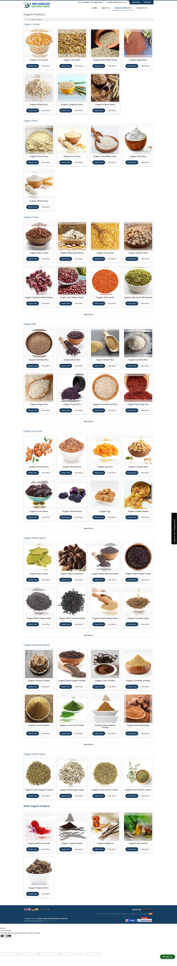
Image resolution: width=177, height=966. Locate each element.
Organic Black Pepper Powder (72, 680)
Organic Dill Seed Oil (138, 843)
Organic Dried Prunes (72, 511)
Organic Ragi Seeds (138, 60)
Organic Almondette (72, 466)
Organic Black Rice (72, 359)
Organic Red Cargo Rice (138, 404)
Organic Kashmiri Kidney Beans (39, 297)
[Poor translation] (8, 936)
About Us (106, 8)
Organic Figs (105, 511)
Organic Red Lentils (105, 297)
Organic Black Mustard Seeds (105, 573)
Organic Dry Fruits (32, 431)
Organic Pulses (31, 217)
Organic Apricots (105, 466)
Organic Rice (29, 324)
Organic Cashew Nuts (138, 466)
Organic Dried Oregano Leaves (39, 789)
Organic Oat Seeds (71, 60)
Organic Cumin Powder (38, 725)
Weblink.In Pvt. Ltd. (48, 921)
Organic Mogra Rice (39, 404)
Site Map (144, 914)
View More (46, 66)
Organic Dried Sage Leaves (72, 789)
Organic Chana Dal (105, 252)
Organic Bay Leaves (39, 573)
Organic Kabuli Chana (138, 252)
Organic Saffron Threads (39, 843)
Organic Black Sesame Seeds (72, 618)
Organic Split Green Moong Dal (138, 297)
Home (94, 8)
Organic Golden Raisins (138, 511)
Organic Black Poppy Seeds (39, 618)
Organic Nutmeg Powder (138, 725)
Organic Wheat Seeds (105, 104)
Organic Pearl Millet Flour (105, 156)
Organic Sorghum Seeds (72, 104)
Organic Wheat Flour (38, 201)
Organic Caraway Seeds (138, 618)
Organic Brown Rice (105, 359)
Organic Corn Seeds (39, 60)
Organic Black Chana (39, 252)
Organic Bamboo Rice (39, 359)
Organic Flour (30, 120)
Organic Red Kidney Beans (72, 297)
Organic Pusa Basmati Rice (105, 404)
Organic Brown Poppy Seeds (105, 618)
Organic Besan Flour (39, 156)
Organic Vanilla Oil (105, 843)
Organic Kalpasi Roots (39, 887)
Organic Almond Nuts (39, 466)
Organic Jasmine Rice (138, 359)
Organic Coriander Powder (138, 680)
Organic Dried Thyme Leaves (138, 789)
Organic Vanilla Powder (72, 843)
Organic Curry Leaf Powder (72, 725)
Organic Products (123, 8)
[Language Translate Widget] (46, 909)
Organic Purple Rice (72, 404)
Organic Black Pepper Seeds (138, 573)
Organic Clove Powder (105, 680)
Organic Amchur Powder (39, 680)
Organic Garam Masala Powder (105, 726)
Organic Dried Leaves (34, 754)
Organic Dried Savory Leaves (105, 789)
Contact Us (141, 8)
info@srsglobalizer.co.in (116, 2)
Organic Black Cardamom (72, 573)
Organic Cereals (31, 24)
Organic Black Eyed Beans (72, 252)
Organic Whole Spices (34, 537)
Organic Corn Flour (72, 156)
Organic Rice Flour (138, 156)
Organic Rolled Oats (39, 104)
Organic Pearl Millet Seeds (105, 60)
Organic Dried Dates (39, 511)
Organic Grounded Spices (36, 644)
